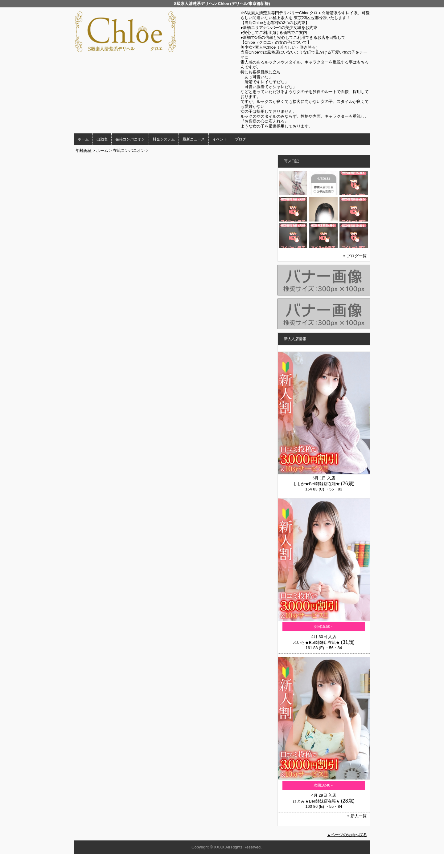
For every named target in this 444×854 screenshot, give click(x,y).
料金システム (164, 139)
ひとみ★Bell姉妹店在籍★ (316, 801)
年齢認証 (84, 150)
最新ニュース (194, 139)
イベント (219, 139)
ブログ (240, 139)
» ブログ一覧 (355, 256)
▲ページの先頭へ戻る (347, 834)
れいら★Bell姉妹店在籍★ (316, 642)
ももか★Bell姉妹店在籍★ (316, 484)
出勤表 (102, 139)
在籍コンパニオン (130, 139)
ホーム (83, 139)
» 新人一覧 (357, 816)
